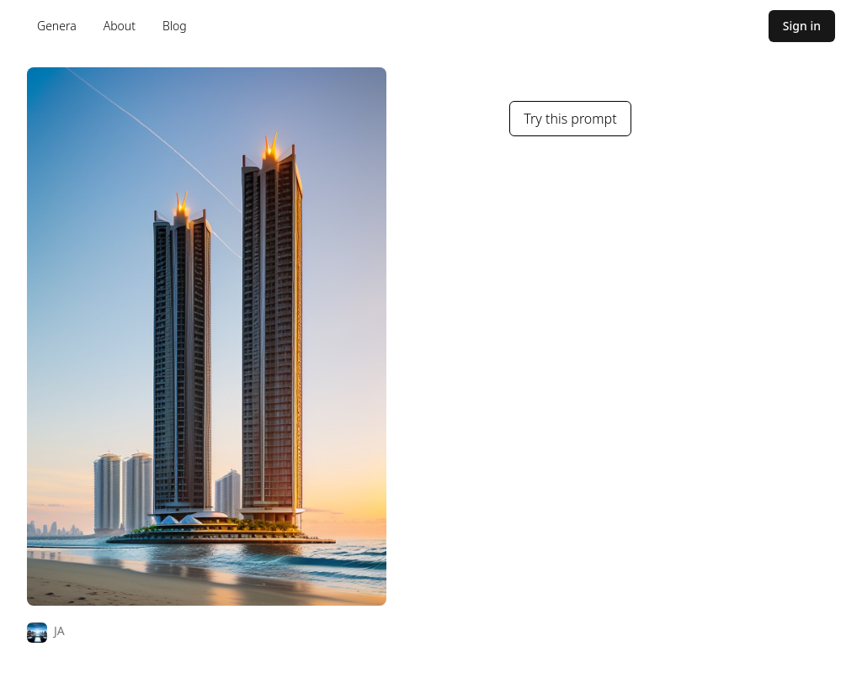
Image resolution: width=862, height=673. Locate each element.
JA (59, 631)
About (120, 26)
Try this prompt (570, 118)
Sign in (802, 26)
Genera (57, 26)
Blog (174, 26)
